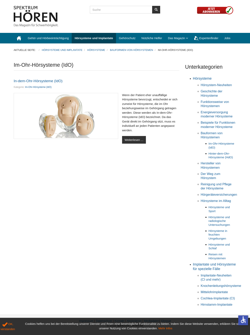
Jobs (227, 38)
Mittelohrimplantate (214, 292)
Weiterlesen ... (134, 139)
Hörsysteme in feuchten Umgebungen (218, 234)
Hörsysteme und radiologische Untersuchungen (219, 220)
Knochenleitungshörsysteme (221, 285)
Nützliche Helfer (151, 38)
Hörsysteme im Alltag (216, 201)
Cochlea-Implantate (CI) (218, 298)
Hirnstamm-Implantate (216, 304)
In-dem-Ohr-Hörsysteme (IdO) (38, 81)
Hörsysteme (202, 78)
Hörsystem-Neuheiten (216, 85)
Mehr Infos (165, 328)
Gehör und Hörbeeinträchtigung (48, 38)
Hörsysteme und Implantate (94, 38)
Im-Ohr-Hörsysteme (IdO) (38, 87)
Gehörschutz (127, 38)
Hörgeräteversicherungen (219, 194)
